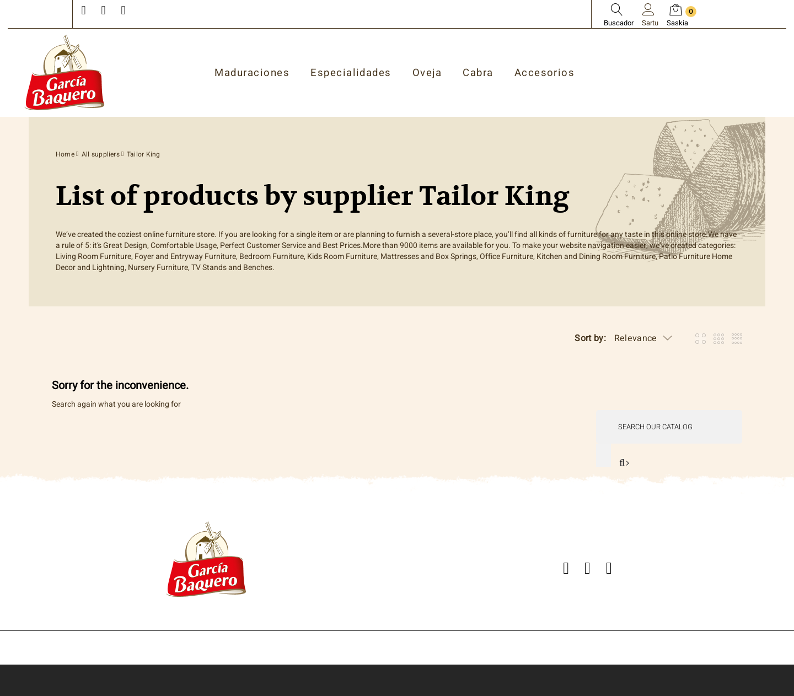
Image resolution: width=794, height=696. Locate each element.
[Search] (669, 427)
